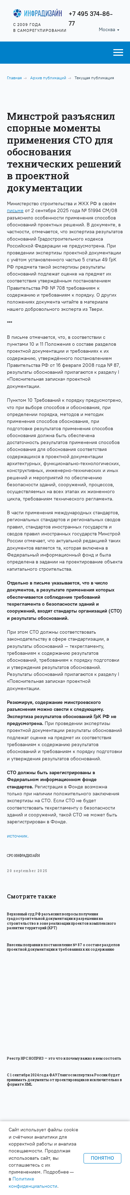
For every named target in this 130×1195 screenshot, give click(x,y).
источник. (18, 836)
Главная (14, 77)
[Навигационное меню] (118, 52)
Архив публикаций (48, 77)
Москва (107, 30)
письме (15, 211)
